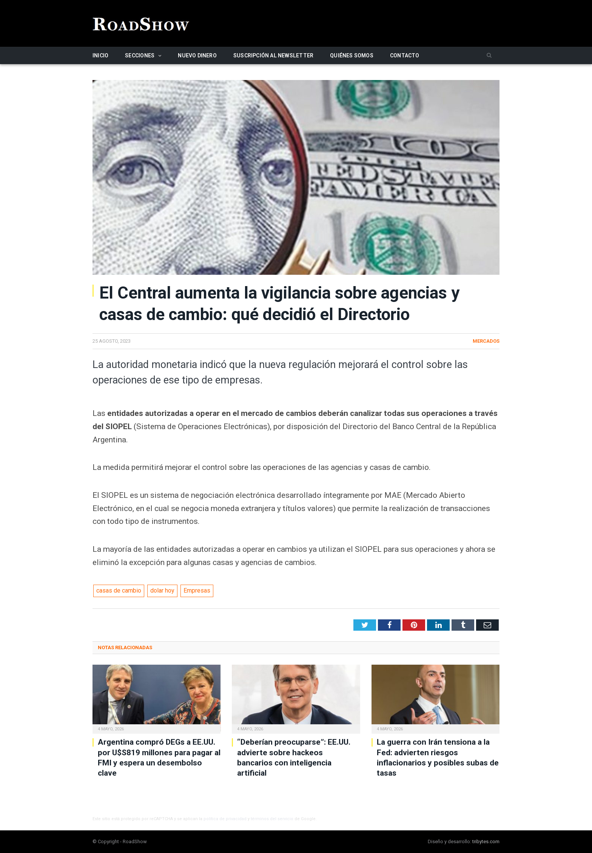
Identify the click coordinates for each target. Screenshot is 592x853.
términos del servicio (272, 818)
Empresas (196, 590)
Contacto (404, 55)
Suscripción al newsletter (273, 55)
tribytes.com (485, 841)
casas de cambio (118, 590)
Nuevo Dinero (197, 55)
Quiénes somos (351, 55)
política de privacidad (225, 818)
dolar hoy (162, 590)
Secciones (139, 55)
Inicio (100, 55)
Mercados (486, 341)
